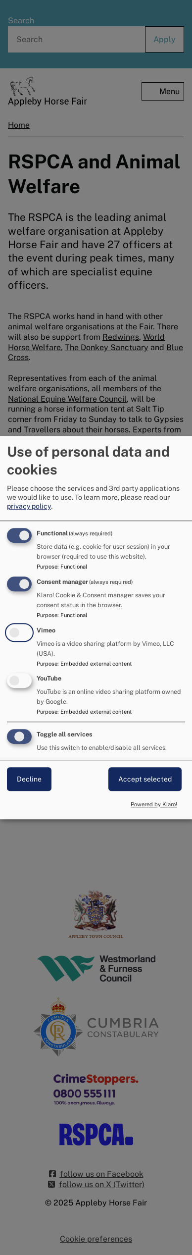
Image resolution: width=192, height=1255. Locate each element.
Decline (29, 779)
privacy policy (29, 506)
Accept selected (145, 779)
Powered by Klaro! (154, 804)
